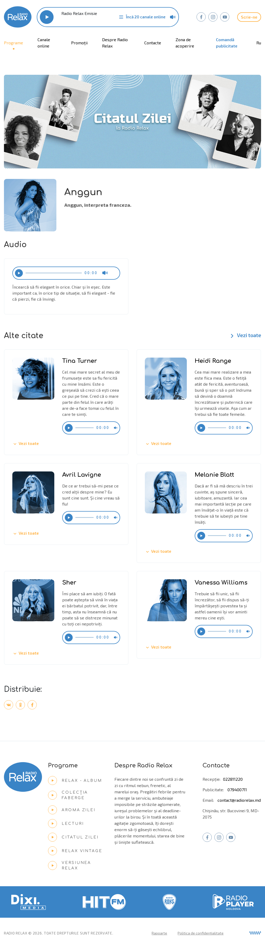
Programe (13, 42)
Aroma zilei (72, 809)
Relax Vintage (75, 850)
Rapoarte (159, 933)
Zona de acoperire (185, 42)
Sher (69, 583)
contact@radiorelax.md (239, 800)
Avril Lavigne (81, 475)
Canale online (44, 42)
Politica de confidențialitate (201, 933)
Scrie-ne (249, 16)
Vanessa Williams (221, 583)
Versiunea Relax (69, 865)
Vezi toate (244, 336)
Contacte (152, 42)
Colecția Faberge (68, 795)
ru (258, 42)
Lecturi (66, 823)
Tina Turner (79, 361)
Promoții (79, 42)
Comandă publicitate (226, 42)
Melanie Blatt (214, 475)
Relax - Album (75, 780)
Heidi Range (213, 361)
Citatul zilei (73, 837)
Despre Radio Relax (115, 42)
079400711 (237, 789)
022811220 (233, 779)
